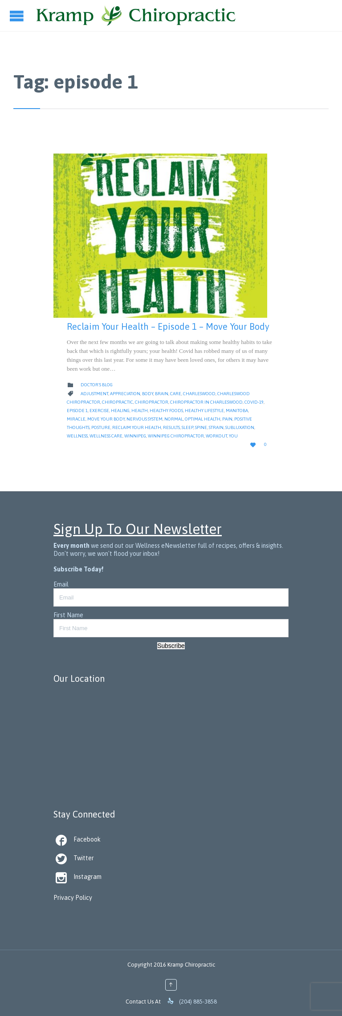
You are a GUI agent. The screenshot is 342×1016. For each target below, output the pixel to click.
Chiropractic (117, 402)
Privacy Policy (72, 897)
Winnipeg (135, 435)
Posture (100, 427)
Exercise (99, 410)
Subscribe (171, 645)
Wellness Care (106, 435)
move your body (106, 419)
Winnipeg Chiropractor (176, 435)
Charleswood (199, 393)
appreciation (125, 393)
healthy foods (166, 410)
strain (216, 427)
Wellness (77, 435)
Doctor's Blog (97, 384)
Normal (173, 419)
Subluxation (239, 427)
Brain (161, 393)
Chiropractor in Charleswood (206, 402)
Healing (120, 410)
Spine (201, 427)
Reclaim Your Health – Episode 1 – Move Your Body (168, 326)
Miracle (76, 419)
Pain (227, 419)
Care (175, 393)
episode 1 (77, 410)
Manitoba (237, 410)
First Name (68, 615)
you (233, 435)
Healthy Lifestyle (204, 410)
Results (171, 427)
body (147, 393)
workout (216, 435)
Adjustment (94, 393)
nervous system (144, 419)
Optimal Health (202, 419)
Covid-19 (254, 402)
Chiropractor (151, 402)
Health (139, 410)
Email (61, 584)
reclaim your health (136, 427)
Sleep (187, 427)
